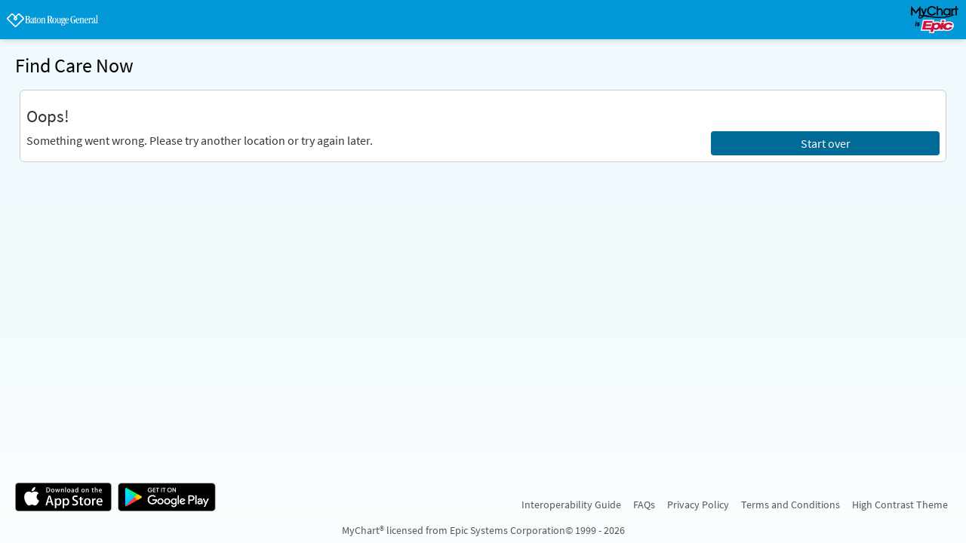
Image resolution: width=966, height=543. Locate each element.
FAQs (644, 504)
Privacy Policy (698, 504)
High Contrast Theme (900, 504)
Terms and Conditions (790, 504)
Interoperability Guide (571, 504)
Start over (826, 143)
